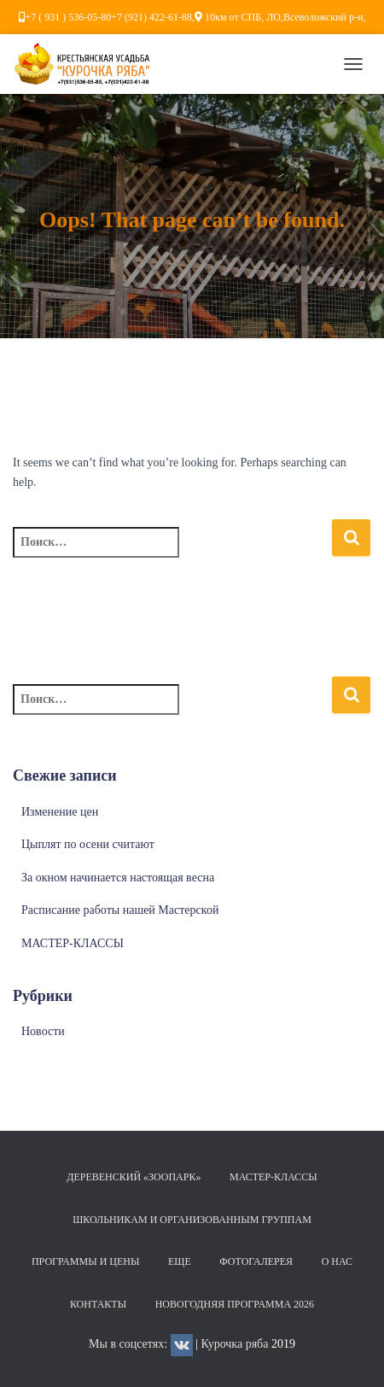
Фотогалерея (256, 1261)
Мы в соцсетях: (141, 1343)
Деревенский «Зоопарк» (134, 1177)
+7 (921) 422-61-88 (151, 17)
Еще (179, 1261)
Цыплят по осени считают (87, 844)
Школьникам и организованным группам (192, 1220)
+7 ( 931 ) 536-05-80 (69, 17)
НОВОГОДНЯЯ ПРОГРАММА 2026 (234, 1304)
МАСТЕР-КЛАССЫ (72, 943)
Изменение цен (59, 811)
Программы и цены (86, 1261)
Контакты (98, 1304)
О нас (337, 1261)
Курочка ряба (234, 1343)
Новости (43, 1031)
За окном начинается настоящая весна (117, 877)
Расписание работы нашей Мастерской (119, 910)
